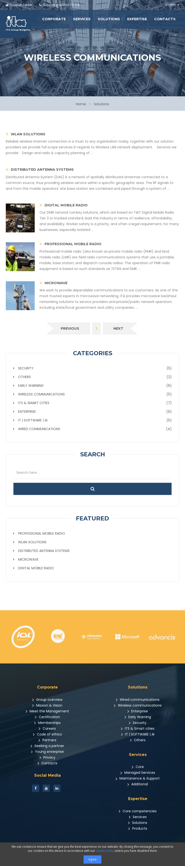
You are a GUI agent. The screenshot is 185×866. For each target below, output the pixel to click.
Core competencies (138, 811)
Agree (92, 859)
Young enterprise (47, 751)
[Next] (118, 328)
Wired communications (137, 699)
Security (137, 722)
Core (138, 766)
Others (137, 740)
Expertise (137, 19)
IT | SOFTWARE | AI (137, 734)
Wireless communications (138, 705)
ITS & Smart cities (137, 728)
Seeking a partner (47, 745)
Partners (47, 740)
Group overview (47, 699)
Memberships (47, 722)
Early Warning (138, 717)
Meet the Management (47, 711)
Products (137, 828)
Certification (47, 717)
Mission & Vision (47, 705)
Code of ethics (47, 734)
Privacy (47, 757)
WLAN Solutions (32, 542)
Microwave (28, 559)
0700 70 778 (59, 5)
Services (82, 19)
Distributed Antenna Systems (44, 550)
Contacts (165, 19)
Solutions (109, 19)
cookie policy (105, 851)
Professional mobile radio (41, 533)
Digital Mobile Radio (36, 568)
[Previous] (70, 328)
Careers (47, 728)
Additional (137, 784)
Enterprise (137, 711)
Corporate (54, 19)
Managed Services (137, 772)
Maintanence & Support (138, 778)
